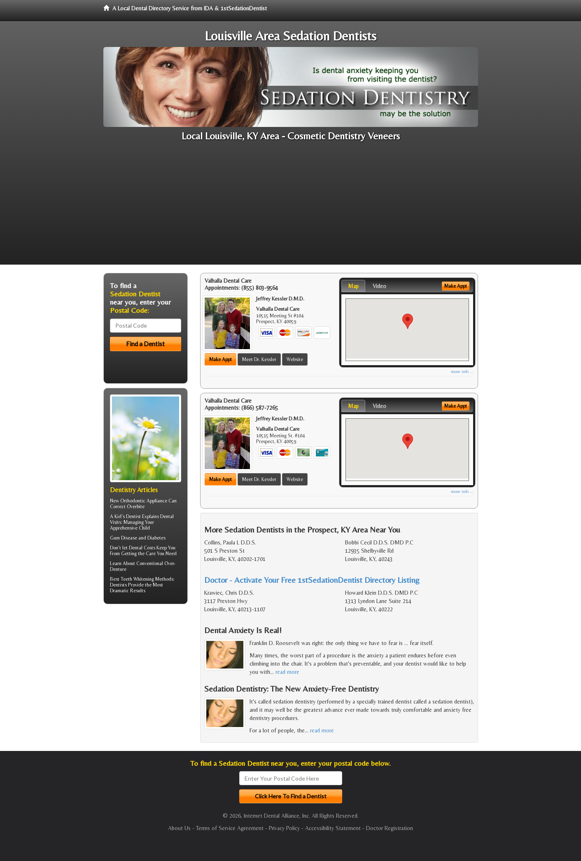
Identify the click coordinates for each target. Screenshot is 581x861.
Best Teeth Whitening (132, 579)
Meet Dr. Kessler (259, 359)
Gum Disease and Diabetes (138, 538)
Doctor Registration (389, 828)
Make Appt (220, 359)
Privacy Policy (284, 828)
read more (287, 672)
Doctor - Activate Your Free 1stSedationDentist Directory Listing (312, 579)
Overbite (136, 506)
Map (353, 286)
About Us (179, 828)
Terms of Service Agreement (230, 828)
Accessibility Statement (333, 828)
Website (295, 359)
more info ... (462, 371)
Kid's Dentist (127, 516)
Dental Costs (142, 548)
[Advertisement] (291, 207)
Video (379, 286)
